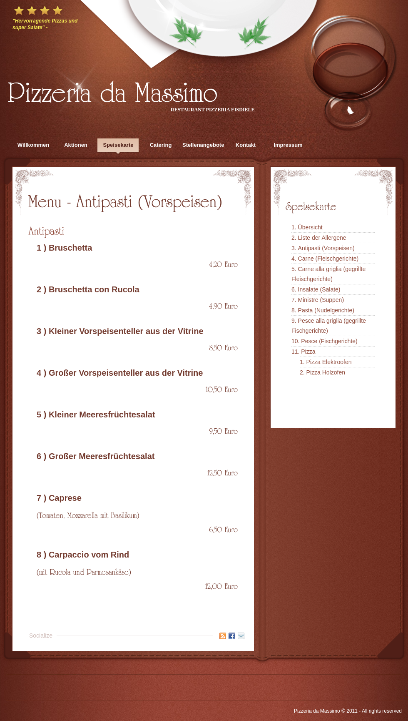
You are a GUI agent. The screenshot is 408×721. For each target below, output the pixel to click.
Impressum (288, 145)
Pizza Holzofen (325, 372)
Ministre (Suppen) (321, 299)
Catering (161, 145)
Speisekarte (118, 145)
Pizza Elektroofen (329, 362)
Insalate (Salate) (319, 289)
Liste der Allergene (322, 237)
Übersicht (310, 227)
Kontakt (246, 145)
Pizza (308, 351)
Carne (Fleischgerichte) (328, 258)
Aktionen (75, 145)
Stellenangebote (203, 145)
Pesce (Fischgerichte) (329, 341)
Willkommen (33, 145)
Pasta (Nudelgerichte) (326, 310)
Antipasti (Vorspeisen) (326, 248)
